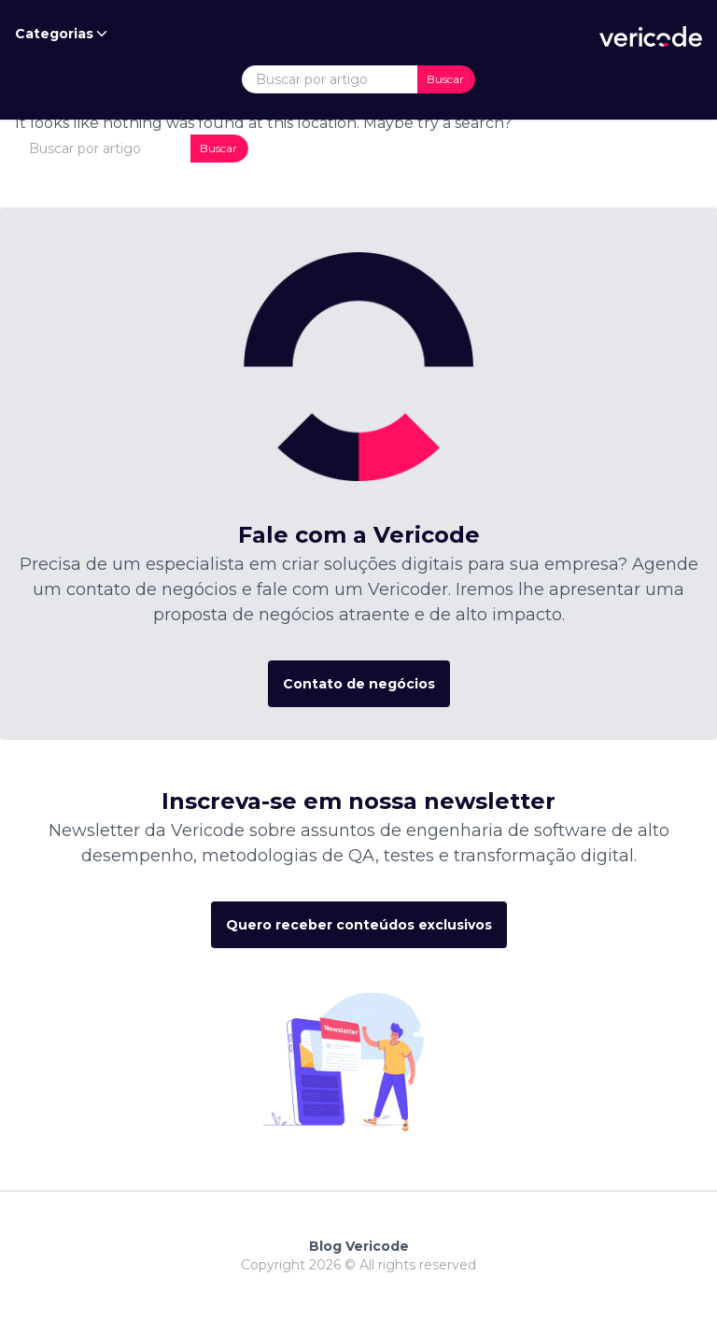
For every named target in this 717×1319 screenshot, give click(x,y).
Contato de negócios (359, 683)
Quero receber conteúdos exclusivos (359, 924)
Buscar (445, 79)
